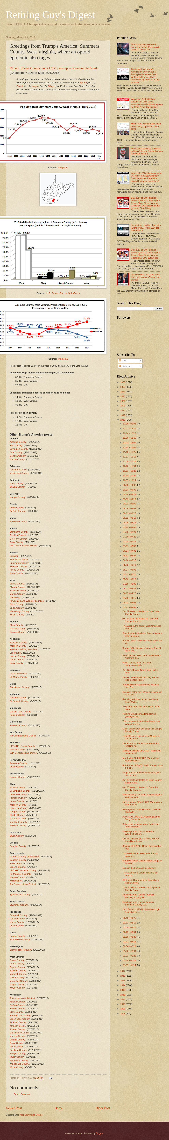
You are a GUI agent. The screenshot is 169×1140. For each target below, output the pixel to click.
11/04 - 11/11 (129, 461)
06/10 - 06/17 (129, 560)
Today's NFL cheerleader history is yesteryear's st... (139, 715)
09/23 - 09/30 (129, 489)
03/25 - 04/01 (129, 607)
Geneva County (17, 456)
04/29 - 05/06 (129, 584)
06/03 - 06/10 (129, 565)
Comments (125, 366)
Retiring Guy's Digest (50, 14)
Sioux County (16, 604)
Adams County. (17, 1001)
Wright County (17, 614)
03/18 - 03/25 (129, 918)
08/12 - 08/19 (129, 518)
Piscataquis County (19, 687)
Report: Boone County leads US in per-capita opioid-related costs (54, 68)
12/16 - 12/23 (129, 433)
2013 (123, 990)
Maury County (17, 922)
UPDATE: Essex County (22, 746)
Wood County (16, 1067)
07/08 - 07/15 (129, 541)
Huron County (17, 801)
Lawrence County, (19, 905)
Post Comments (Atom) (30, 1115)
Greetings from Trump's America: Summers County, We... (138, 903)
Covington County (19, 449)
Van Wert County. (18, 822)
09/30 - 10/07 (129, 485)
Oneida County (17, 1039)
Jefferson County (18, 566)
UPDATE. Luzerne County (23, 870)
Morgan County (17, 497)
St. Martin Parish (18, 677)
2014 (123, 985)
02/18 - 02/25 (129, 937)
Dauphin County (18, 860)
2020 (123, 410)
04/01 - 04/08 (129, 602)
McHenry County (18, 538)
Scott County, (16, 573)
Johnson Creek (17, 1026)
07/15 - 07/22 (129, 536)
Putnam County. (18, 749)
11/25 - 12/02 (129, 447)
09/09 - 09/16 (129, 499)
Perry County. (17, 542)
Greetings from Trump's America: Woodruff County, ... (138, 832)
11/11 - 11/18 (129, 456)
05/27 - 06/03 (129, 569)
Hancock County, (18, 642)
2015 (123, 980)
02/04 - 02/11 (129, 946)
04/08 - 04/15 (129, 598)
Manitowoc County (19, 1032)
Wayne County (17, 877)
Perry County (16, 663)
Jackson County (18, 646)
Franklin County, (18, 590)
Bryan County (16, 835)
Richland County (18, 1050)
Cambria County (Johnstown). (25, 856)
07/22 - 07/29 (129, 532)
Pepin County (16, 1043)
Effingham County (19, 532)
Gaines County (17, 936)
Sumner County (17, 632)
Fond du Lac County (20, 1015)
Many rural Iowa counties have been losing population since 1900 (146, 126)
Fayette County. (18, 967)
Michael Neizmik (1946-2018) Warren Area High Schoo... (140, 839)
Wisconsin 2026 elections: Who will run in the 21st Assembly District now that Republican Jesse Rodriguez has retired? (146, 177)
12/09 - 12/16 (129, 438)
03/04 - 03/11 (129, 927)
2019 (123, 415)
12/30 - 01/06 (129, 423)
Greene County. (18, 867)
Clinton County (17, 587)
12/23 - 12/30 (129, 428)
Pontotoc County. (18, 725)
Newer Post (14, 1108)
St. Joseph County (19, 701)
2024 (123, 391)
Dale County (16, 452)
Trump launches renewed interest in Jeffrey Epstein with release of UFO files (145, 47)
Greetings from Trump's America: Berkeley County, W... (138, 895)
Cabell (19, 86)
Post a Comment (22, 1094)
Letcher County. (18, 656)
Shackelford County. (20, 939)
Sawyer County (17, 1053)
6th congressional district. (23, 998)
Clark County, (16, 1012)
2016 (123, 976)
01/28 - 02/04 (129, 951)
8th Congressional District (23, 884)
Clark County (16, 625)
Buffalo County (17, 1005)
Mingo (51, 86)
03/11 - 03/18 (129, 922)
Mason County (17, 977)
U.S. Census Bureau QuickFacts (63, 293)
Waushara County (19, 1060)
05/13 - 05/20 (129, 574)
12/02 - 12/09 (129, 442)
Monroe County (17, 1036)
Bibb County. (16, 445)
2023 (123, 396)
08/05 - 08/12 (129, 522)
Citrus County (16, 507)
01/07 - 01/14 (129, 965)
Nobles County (17, 715)
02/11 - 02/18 (129, 941)
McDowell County (18, 981)
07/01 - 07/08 (129, 546)
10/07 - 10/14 (129, 480)
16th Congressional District (23, 545)
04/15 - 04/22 (129, 593)
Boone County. (17, 583)
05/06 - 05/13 (129, 579)
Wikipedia (63, 167)
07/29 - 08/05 (129, 527)
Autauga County (18, 442)
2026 (123, 382)
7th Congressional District (23, 735)
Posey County (17, 569)
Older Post (103, 1108)
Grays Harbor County (20, 950)
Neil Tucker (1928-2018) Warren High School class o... (140, 759)
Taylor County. (17, 1057)
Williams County (18, 825)
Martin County (17, 659)
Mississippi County (19, 473)
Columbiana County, (20, 791)
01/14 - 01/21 (129, 960)
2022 (123, 401)
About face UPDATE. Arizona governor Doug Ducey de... (141, 818)
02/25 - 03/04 (129, 932)
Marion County (17, 459)
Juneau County (17, 1029)
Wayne (35, 86)
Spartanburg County (20, 894)
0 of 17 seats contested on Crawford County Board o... (140, 619)
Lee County (15, 653)
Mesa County (16, 483)
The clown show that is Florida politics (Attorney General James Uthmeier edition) (147, 151)
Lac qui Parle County (20, 711)
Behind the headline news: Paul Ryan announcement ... (140, 825)
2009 (123, 1008)
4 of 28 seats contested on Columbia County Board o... (140, 788)
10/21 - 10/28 (129, 471)
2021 (123, 405)
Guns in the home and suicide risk (139, 868)
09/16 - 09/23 (129, 494)
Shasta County (17, 487)
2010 (123, 1004)
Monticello (15, 597)
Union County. (17, 608)
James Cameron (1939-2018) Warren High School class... (140, 678)
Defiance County (18, 794)
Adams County (17, 787)
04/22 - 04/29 (129, 588)
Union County (16, 766)
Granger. (14, 556)
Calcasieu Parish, (18, 673)
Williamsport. (16, 880)
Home (59, 1108)
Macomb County (18, 697)
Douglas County (18, 846)
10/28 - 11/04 (129, 466)
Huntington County (19, 563)
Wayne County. (17, 987)
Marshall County (18, 974)
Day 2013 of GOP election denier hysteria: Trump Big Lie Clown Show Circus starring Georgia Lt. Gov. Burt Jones (145, 253)
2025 (123, 387)
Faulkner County (18, 469)
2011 (123, 999)
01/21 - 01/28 (129, 955)
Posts (123, 360)
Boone (83, 82)
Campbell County (18, 915)
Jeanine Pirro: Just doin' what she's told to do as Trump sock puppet (146, 277)
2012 (123, 994)
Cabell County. (17, 963)
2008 (123, 1013)
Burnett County (17, 1008)
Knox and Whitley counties (23, 649)
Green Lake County (19, 1019)
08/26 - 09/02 (129, 508)
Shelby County (17, 815)
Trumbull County (18, 818)
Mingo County (17, 984)
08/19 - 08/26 (129, 513)
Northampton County (20, 874)
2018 (123, 420)
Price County (16, 1046)
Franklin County (18, 535)
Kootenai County (18, 521)
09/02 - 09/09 (129, 503)
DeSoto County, (18, 511)
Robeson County (18, 763)
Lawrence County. (19, 808)
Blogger (99, 1133)
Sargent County (17, 777)
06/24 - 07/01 (129, 551)
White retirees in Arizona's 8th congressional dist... (136, 664)
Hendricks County (19, 559)
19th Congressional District (23, 753)
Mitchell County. (18, 628)
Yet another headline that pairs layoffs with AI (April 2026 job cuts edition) (146, 228)
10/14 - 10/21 (129, 475)
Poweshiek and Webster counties (27, 601)
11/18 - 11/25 (129, 452)
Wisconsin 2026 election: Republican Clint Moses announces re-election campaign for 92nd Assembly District (147, 103)
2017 (123, 971)
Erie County (16, 863)
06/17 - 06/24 (129, 555)
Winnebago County (19, 611)
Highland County (18, 798)
